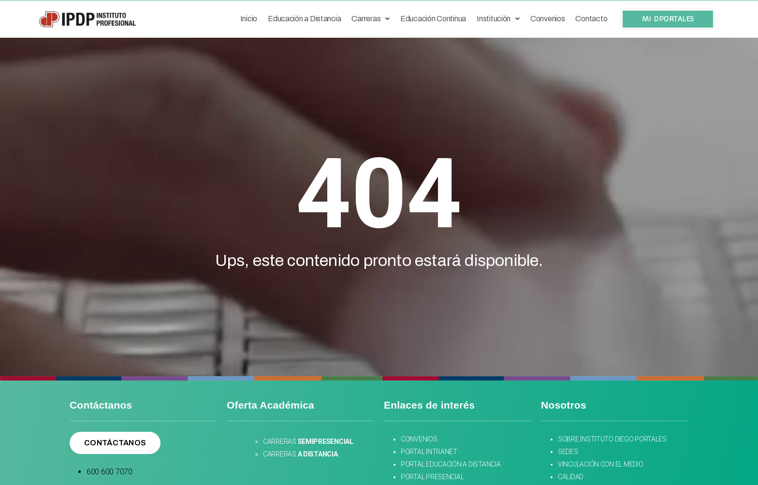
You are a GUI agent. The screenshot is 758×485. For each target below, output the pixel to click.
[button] (668, 19)
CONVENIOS (419, 439)
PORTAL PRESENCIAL (432, 477)
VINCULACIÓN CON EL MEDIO (600, 464)
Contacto (591, 19)
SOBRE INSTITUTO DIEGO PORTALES (612, 439)
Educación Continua (433, 19)
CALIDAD (570, 477)
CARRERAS (308, 441)
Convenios (547, 19)
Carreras (370, 19)
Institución (498, 19)
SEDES (568, 452)
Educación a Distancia (304, 19)
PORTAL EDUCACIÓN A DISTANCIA (450, 464)
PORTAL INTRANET (429, 452)
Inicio (248, 19)
